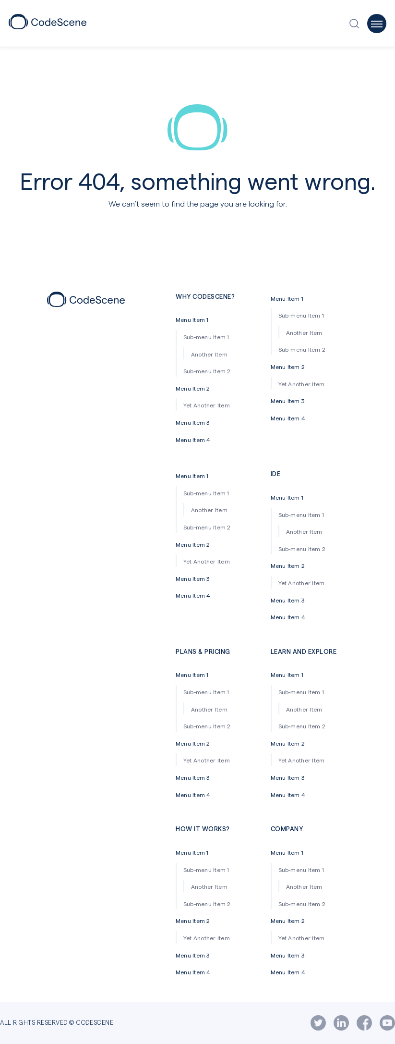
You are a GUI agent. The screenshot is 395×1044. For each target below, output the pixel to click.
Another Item (209, 354)
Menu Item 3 (193, 422)
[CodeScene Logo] (47, 26)
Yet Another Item (206, 405)
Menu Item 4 (193, 439)
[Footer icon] (86, 303)
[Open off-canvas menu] (376, 23)
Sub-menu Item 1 (206, 336)
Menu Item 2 (193, 388)
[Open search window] (356, 23)
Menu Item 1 (192, 319)
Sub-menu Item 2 (207, 371)
